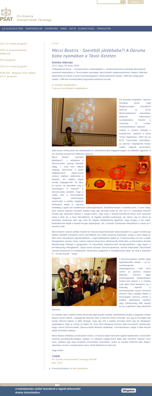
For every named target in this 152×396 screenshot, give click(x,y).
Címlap (55, 43)
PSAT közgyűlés (8, 59)
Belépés (136, 1)
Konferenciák (34, 28)
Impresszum (9, 386)
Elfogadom (128, 390)
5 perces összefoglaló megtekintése (70, 88)
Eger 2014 (57, 362)
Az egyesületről (12, 28)
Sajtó (72, 28)
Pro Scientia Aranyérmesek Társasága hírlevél (74, 359)
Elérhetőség (86, 28)
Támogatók (104, 28)
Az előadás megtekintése (64, 84)
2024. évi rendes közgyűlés (13, 66)
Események (51, 28)
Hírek (63, 28)
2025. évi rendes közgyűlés (13, 43)
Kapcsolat (21, 386)
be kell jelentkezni (79, 368)
